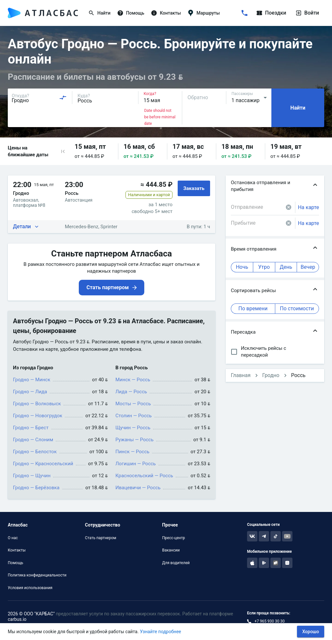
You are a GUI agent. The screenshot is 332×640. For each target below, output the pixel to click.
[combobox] (39, 98)
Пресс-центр (173, 538)
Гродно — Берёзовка (36, 488)
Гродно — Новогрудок (37, 416)
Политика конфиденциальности (37, 575)
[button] (62, 151)
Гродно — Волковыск (37, 404)
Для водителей (176, 563)
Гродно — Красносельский (43, 464)
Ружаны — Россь (134, 440)
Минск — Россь (132, 380)
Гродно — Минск (31, 380)
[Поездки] (280, 13)
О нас (13, 538)
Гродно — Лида (30, 392)
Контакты (17, 550)
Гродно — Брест (31, 428)
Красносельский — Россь (144, 476)
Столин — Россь (133, 416)
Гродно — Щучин (32, 476)
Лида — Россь (131, 392)
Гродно (270, 375)
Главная (241, 375)
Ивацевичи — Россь (137, 488)
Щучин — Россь (132, 428)
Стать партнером (100, 538)
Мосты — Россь (133, 404)
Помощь (15, 563)
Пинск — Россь (132, 452)
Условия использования (30, 588)
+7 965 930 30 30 (270, 621)
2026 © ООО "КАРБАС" (31, 613)
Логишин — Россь (135, 464)
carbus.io (17, 619)
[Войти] (295, 13)
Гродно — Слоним (33, 440)
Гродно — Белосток (35, 452)
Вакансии (171, 550)
